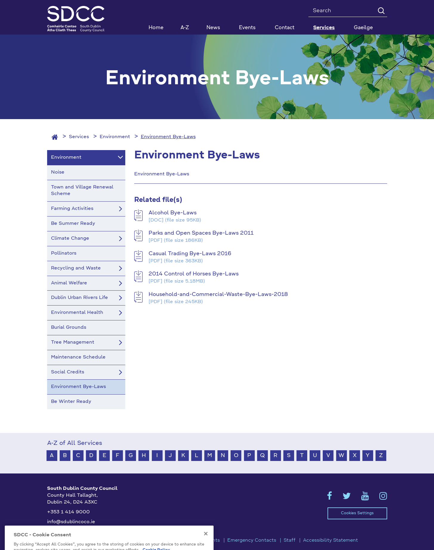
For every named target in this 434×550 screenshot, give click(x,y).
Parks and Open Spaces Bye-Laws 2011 (201, 233)
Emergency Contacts (251, 540)
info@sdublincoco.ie (71, 522)
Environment (115, 137)
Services (79, 137)
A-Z (184, 27)
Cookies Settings (357, 513)
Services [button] (324, 27)
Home (156, 27)
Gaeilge (363, 27)
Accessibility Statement (330, 540)
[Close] (206, 541)
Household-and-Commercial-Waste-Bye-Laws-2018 (218, 294)
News (213, 27)
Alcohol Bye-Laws (173, 213)
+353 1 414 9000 (68, 512)
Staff (290, 540)
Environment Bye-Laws (168, 137)
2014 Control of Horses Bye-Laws (194, 274)
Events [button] (247, 27)
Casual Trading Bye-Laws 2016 (190, 253)
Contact (284, 27)
